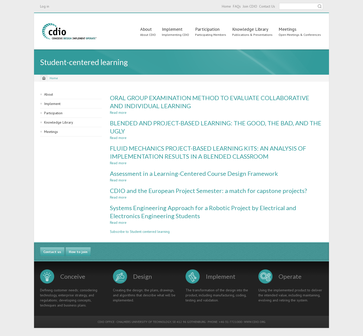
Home (226, 6)
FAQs (237, 6)
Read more (118, 112)
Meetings (287, 29)
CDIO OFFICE (106, 322)
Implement (172, 29)
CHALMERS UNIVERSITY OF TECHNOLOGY (143, 322)
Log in (44, 6)
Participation (207, 29)
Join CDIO (250, 6)
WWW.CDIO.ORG (254, 322)
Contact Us (267, 6)
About (146, 29)
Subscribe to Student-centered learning (140, 231)
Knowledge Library (250, 29)
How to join (78, 251)
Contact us (52, 251)
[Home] (44, 78)
